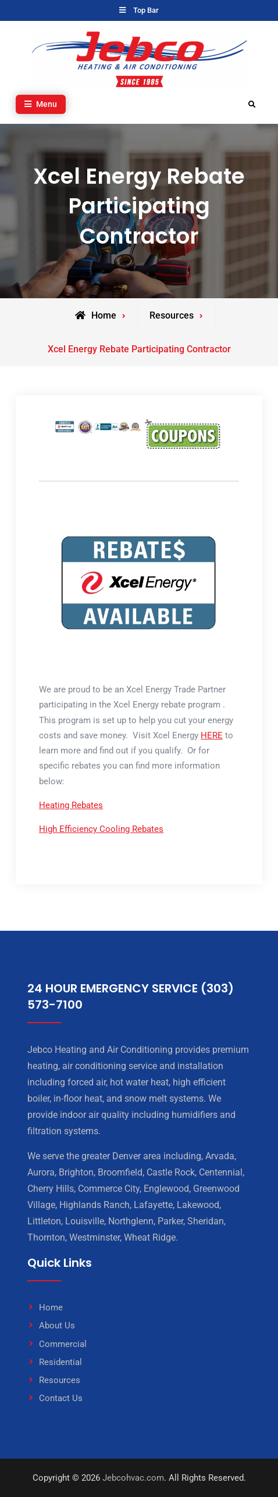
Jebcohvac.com (133, 1478)
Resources (59, 1380)
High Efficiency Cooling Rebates (101, 829)
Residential (60, 1362)
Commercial (63, 1344)
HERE (212, 735)
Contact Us (61, 1398)
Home (51, 1307)
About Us (57, 1325)
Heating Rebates (71, 805)
